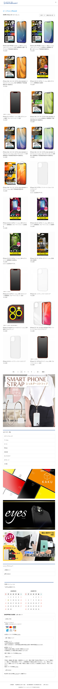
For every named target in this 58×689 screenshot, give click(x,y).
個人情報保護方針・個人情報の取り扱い (34, 684)
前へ (14, 371)
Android (6, 452)
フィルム (6, 440)
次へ (38, 371)
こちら (18, 634)
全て (4, 11)
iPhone (5, 448)
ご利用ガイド (7, 570)
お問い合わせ (7, 574)
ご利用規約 (12, 684)
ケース (5, 444)
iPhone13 (14, 11)
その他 (5, 463)
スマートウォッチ (8, 436)
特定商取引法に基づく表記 (20, 684)
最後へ (43, 371)
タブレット (6, 460)
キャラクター (7, 456)
